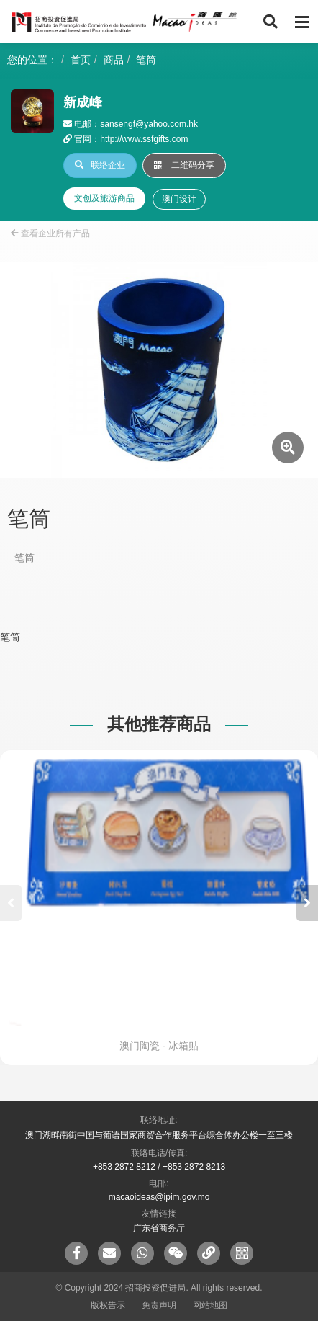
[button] (307, 903)
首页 (81, 60)
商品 (114, 60)
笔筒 (146, 60)
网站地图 (210, 1305)
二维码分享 (184, 165)
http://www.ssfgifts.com (144, 139)
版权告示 (108, 1305)
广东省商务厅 (159, 1228)
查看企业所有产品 (50, 233)
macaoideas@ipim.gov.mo (159, 1197)
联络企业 (100, 165)
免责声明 (159, 1305)
